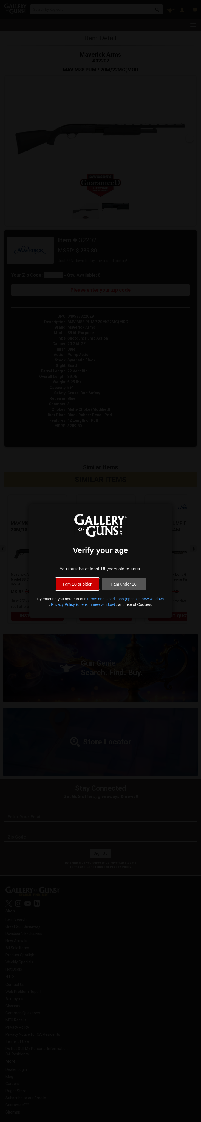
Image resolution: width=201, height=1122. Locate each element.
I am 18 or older (77, 584)
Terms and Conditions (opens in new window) (125, 599)
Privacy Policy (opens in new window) (83, 604)
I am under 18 (124, 584)
